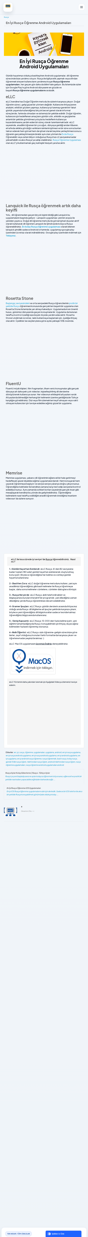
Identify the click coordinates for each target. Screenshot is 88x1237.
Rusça (6, 17)
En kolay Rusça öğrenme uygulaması (41, 226)
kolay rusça (72, 758)
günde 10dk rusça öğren (16, 762)
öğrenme (29, 752)
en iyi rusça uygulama (71, 752)
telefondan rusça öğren (37, 762)
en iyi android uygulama (67, 755)
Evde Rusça (67, 134)
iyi (18, 752)
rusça (21, 752)
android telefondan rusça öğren (61, 762)
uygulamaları (39, 752)
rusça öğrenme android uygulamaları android (45, 765)
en (15, 752)
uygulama (50, 752)
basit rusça (61, 758)
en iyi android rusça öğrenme (29, 758)
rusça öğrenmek (49, 758)
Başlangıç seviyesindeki (17, 303)
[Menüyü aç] (81, 7)
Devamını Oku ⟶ (27, 811)
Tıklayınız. (11, 235)
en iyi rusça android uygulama (18, 755)
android (58, 752)
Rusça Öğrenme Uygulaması (66, 140)
